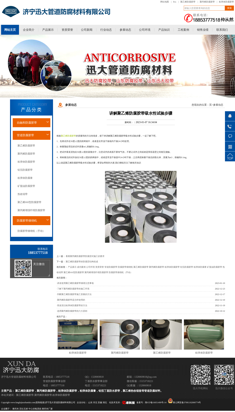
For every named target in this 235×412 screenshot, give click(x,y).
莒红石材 (23, 409)
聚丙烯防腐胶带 (207, 2)
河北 (95, 402)
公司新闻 (86, 29)
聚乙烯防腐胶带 (187, 2)
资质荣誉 (67, 29)
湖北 (105, 402)
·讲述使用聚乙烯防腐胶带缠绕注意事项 (75, 283)
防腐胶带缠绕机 (27, 220)
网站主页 (10, 29)
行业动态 (106, 29)
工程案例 (183, 29)
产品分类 (31, 109)
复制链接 (40, 402)
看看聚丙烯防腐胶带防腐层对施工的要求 (85, 256)
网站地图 (164, 2)
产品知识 (164, 29)
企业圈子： (6, 409)
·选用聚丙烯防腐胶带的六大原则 (72, 311)
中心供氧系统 (34, 409)
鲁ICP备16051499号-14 (155, 402)
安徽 (100, 402)
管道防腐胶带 (25, 135)
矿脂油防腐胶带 (26, 186)
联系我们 (222, 29)
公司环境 (144, 29)
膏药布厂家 (47, 409)
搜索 (229, 8)
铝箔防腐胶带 (25, 170)
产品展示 (48, 29)
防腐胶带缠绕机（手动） (31, 231)
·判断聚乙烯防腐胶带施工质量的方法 (74, 294)
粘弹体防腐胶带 (226, 2)
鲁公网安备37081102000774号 (184, 402)
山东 (90, 402)
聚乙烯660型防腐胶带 (29, 202)
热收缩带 (23, 194)
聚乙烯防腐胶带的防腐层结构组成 (82, 261)
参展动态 (125, 29)
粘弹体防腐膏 (25, 178)
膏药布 (15, 409)
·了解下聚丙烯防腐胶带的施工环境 (73, 288)
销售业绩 (202, 29)
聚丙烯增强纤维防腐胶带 (31, 210)
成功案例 (81, 267)
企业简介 (28, 29)
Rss (174, 2)
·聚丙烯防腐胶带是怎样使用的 (71, 300)
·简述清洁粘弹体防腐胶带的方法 (72, 305)
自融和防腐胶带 (27, 122)
